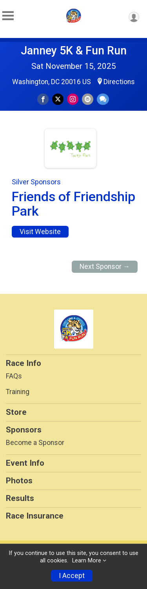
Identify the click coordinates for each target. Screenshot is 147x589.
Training (17, 392)
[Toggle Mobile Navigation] (8, 16)
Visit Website (40, 232)
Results (20, 498)
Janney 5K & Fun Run (74, 50)
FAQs (14, 376)
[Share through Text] (103, 99)
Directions (119, 82)
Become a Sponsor (35, 443)
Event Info (25, 463)
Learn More (86, 560)
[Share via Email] (87, 99)
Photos (19, 480)
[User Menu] (134, 17)
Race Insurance (35, 516)
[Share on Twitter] (58, 99)
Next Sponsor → (105, 266)
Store (16, 412)
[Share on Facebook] (43, 99)
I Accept (72, 576)
